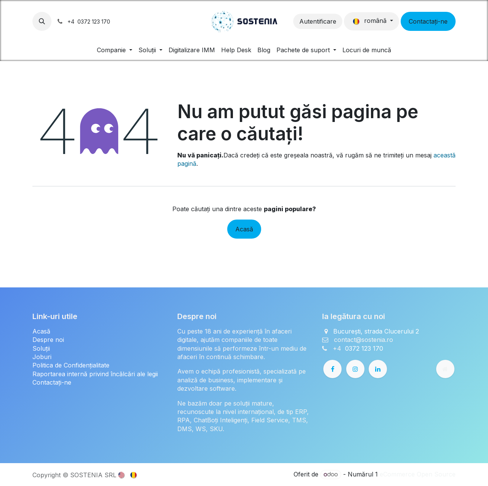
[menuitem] (114, 50)
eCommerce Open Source (418, 474)
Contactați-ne (428, 21)
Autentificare (317, 21)
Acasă (244, 229)
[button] (41, 21)
